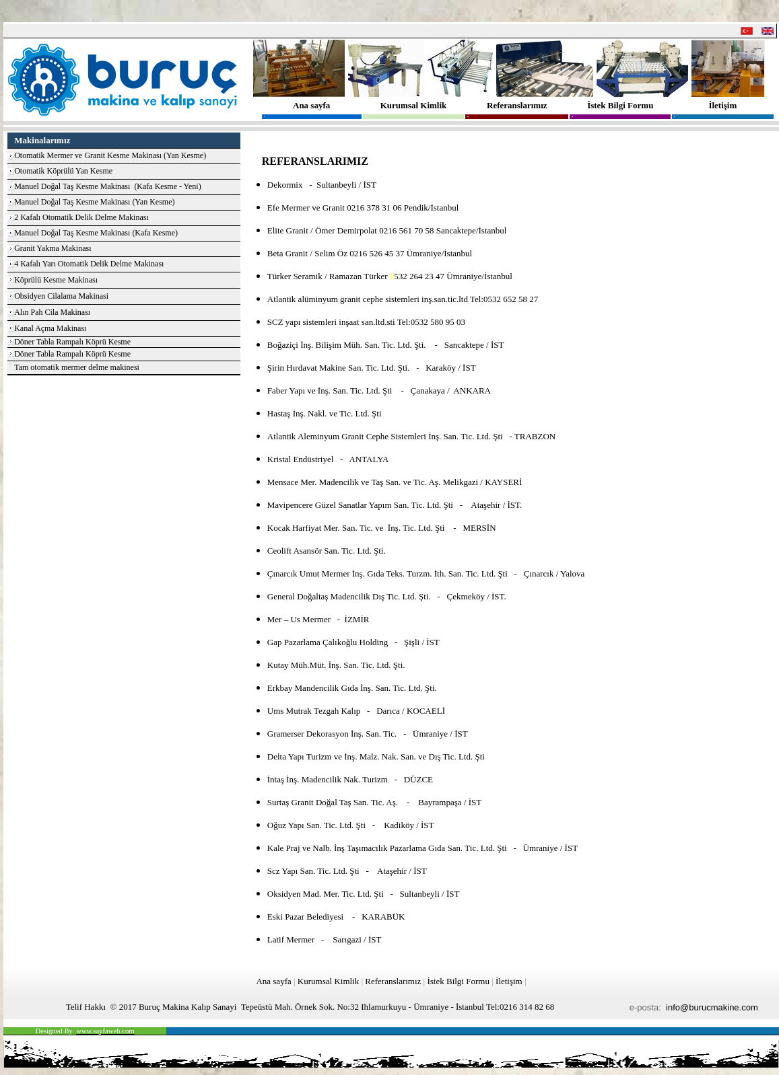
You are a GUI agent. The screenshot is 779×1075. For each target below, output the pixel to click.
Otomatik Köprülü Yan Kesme (63, 171)
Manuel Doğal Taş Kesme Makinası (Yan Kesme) (94, 202)
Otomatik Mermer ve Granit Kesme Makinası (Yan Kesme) (110, 155)
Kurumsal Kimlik (413, 105)
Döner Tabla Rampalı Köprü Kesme (72, 341)
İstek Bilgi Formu (620, 105)
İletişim (722, 105)
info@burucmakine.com (712, 1007)
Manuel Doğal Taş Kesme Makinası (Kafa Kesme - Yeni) (107, 186)
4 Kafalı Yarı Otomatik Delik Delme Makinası (89, 263)
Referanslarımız (517, 105)
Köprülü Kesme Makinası (56, 280)
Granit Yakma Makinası (52, 248)
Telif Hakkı (86, 1007)
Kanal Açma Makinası (50, 328)
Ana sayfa (311, 105)
